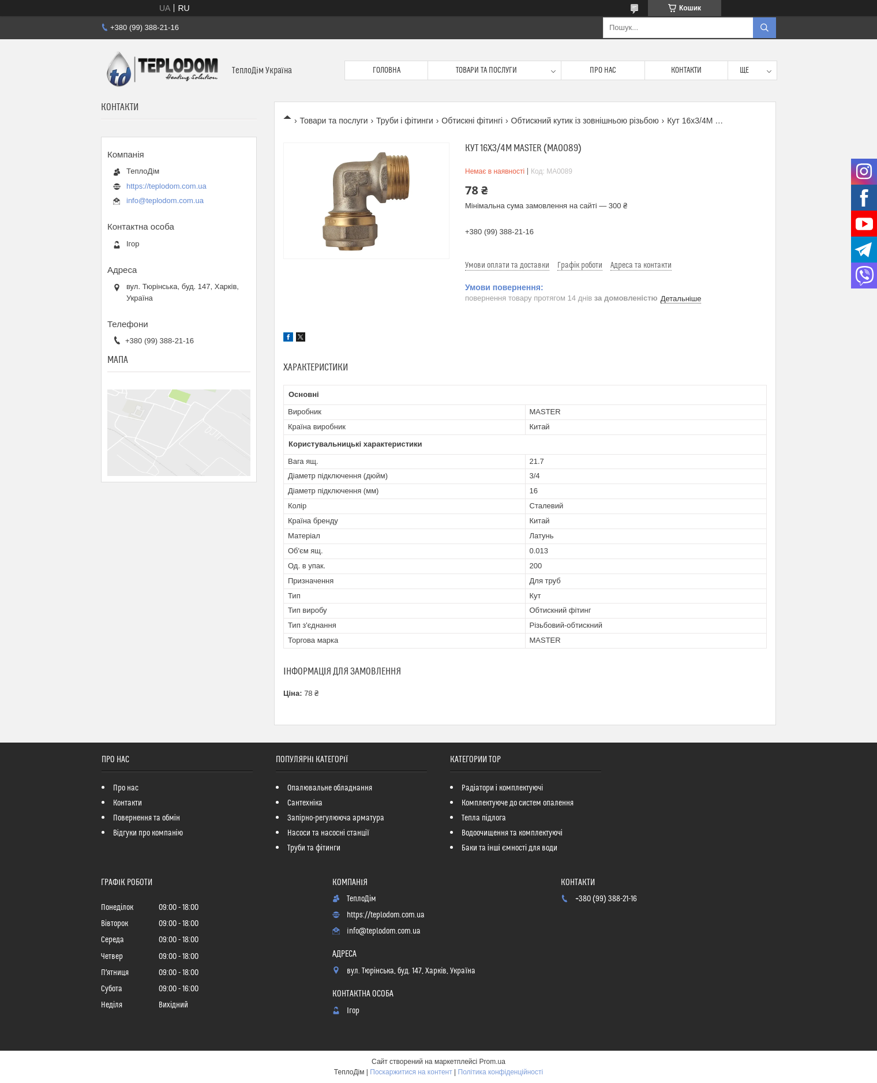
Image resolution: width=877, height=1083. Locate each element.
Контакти (686, 70)
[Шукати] (764, 27)
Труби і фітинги (404, 120)
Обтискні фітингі (472, 120)
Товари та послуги (486, 70)
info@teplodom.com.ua (165, 200)
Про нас (603, 70)
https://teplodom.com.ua (166, 186)
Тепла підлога (484, 818)
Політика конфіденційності (501, 1072)
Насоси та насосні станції (328, 833)
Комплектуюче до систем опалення (518, 803)
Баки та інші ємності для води (509, 848)
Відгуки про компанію (148, 833)
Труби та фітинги (313, 848)
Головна (386, 70)
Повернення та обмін (146, 818)
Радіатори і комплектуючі (502, 788)
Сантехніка (305, 803)
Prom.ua (492, 1062)
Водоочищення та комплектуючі (512, 833)
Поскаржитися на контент (411, 1072)
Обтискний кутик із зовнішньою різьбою (585, 120)
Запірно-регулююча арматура (335, 818)
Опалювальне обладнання (329, 788)
